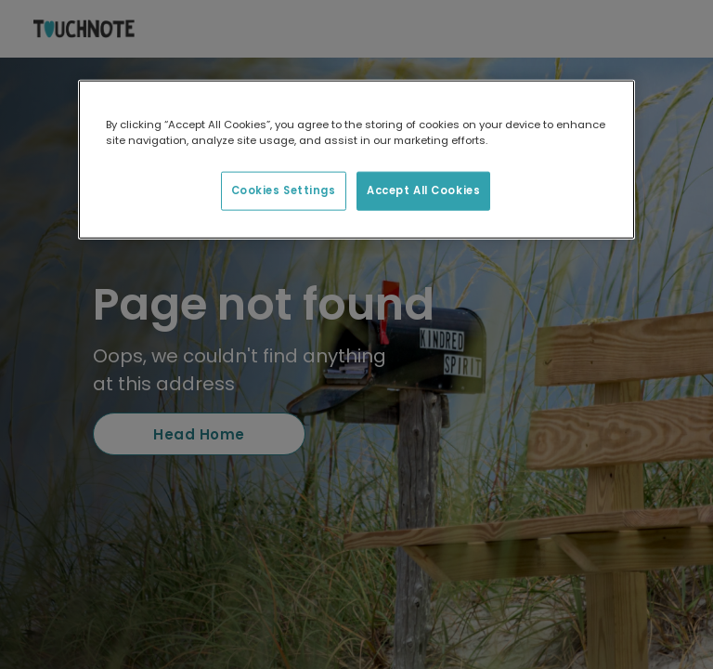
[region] (356, 160)
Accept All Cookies (423, 190)
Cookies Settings (283, 190)
